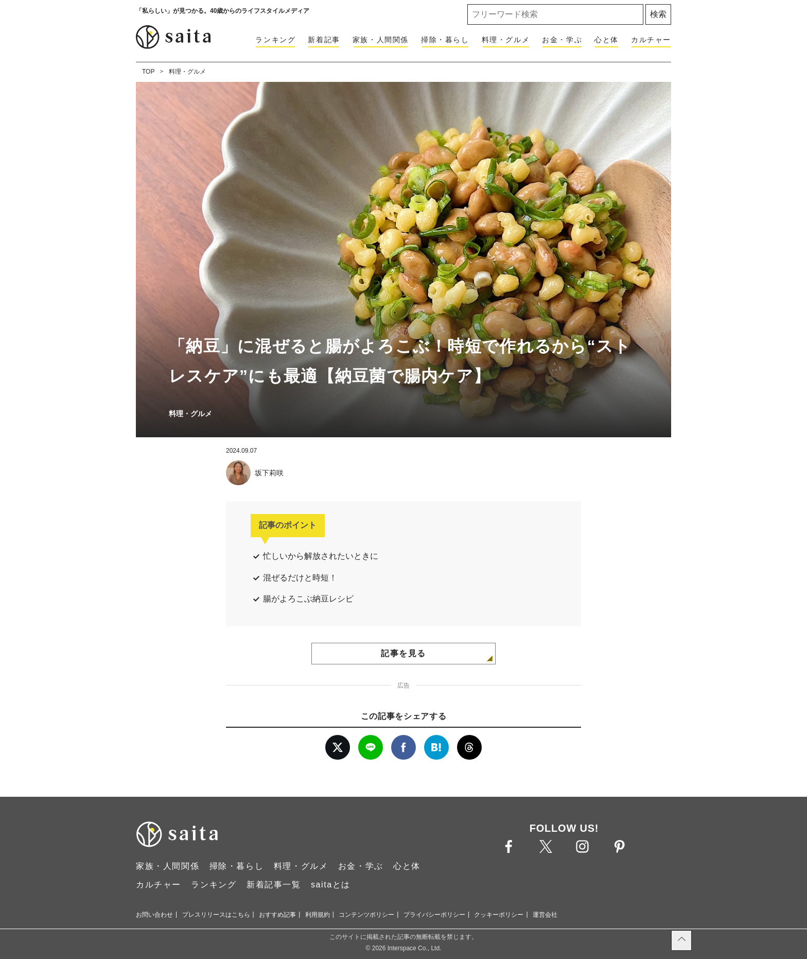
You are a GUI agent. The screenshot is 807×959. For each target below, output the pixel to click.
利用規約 (317, 914)
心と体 (606, 40)
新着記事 (324, 40)
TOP (148, 71)
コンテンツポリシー (366, 914)
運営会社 (545, 914)
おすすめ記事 (277, 914)
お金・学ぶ (562, 40)
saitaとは (330, 884)
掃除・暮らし (445, 40)
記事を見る (403, 653)
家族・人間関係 (381, 40)
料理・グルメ (506, 40)
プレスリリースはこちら (216, 914)
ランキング (275, 40)
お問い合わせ (154, 914)
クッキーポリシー (498, 914)
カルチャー (651, 40)
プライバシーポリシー (434, 914)
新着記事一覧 (274, 884)
